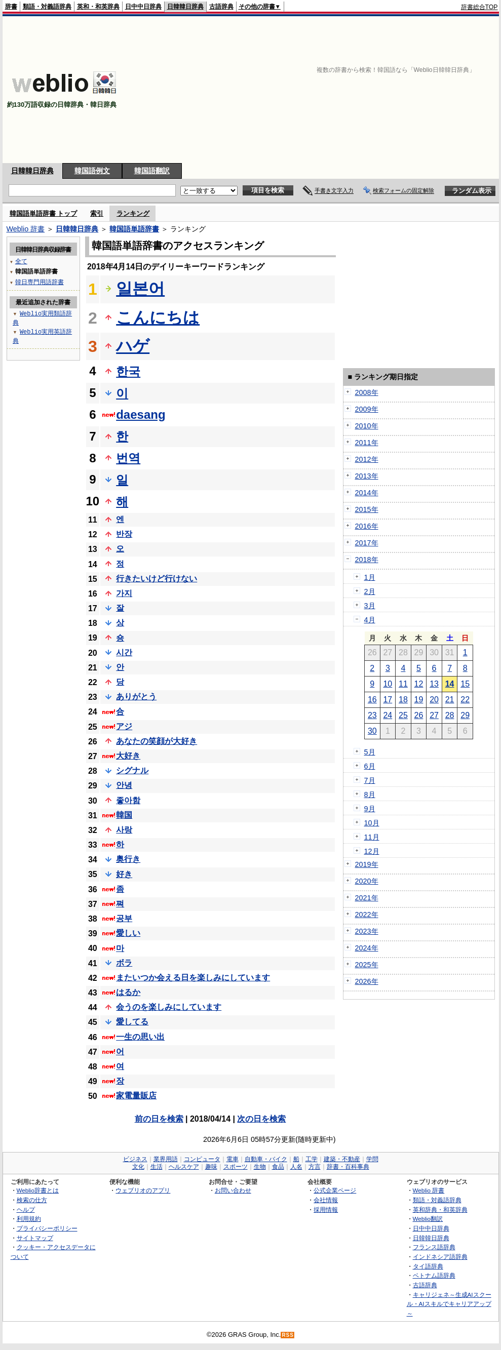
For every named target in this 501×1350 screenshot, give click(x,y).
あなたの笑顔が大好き (156, 741)
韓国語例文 (92, 171)
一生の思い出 (140, 1037)
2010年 (366, 426)
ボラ (124, 963)
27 (434, 715)
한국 (128, 371)
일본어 (140, 289)
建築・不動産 (342, 1159)
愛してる (132, 1021)
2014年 (366, 493)
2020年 (366, 881)
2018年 (366, 559)
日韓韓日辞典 (185, 7)
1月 (369, 577)
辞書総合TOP (479, 7)
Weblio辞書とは (38, 1190)
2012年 (366, 459)
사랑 (124, 829)
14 (449, 684)
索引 (96, 213)
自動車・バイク (266, 1159)
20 (434, 699)
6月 (369, 766)
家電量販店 (136, 1095)
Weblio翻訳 (428, 1218)
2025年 (366, 965)
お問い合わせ (233, 1190)
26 (418, 715)
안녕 (124, 785)
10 (387, 684)
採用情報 (326, 1209)
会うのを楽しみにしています (168, 1007)
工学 (311, 1159)
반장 (124, 534)
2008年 (366, 392)
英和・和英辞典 (98, 7)
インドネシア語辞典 (440, 1256)
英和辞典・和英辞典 (440, 1209)
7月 (369, 780)
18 (403, 699)
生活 (156, 1167)
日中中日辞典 (143, 7)
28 (449, 715)
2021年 (366, 898)
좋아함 (128, 800)
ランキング (133, 213)
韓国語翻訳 (152, 171)
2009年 (366, 409)
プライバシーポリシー (47, 1228)
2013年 (366, 476)
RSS (288, 1335)
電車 (232, 1159)
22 (465, 699)
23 (372, 715)
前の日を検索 (159, 1119)
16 (372, 699)
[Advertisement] (367, 90)
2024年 (366, 948)
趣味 (211, 1167)
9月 (369, 809)
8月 (369, 794)
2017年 (366, 543)
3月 (369, 606)
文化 (138, 1167)
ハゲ (132, 346)
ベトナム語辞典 (434, 1275)
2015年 (366, 509)
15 (465, 684)
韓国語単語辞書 (134, 229)
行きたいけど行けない (156, 578)
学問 (372, 1159)
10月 (371, 823)
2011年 (366, 443)
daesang (140, 414)
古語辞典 (221, 7)
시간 (124, 652)
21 (449, 699)
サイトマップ (35, 1238)
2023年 (366, 931)
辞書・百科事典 (348, 1167)
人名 (296, 1167)
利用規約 (29, 1218)
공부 (124, 918)
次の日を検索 (261, 1119)
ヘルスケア (184, 1167)
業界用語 (165, 1159)
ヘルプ (26, 1209)
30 (372, 731)
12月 (371, 851)
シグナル (132, 770)
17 (387, 699)
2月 (369, 591)
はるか (128, 992)
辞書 (11, 7)
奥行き (128, 859)
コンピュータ (202, 1159)
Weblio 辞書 (26, 229)
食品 (278, 1167)
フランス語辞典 (434, 1247)
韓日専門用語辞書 (39, 281)
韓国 (124, 815)
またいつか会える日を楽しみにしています (193, 977)
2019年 (366, 864)
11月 (371, 837)
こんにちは (158, 317)
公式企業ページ (335, 1190)
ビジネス (135, 1159)
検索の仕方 (32, 1200)
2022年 (366, 914)
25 (403, 715)
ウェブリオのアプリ (142, 1190)
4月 (369, 620)
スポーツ (235, 1167)
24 (387, 715)
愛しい (128, 933)
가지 (124, 593)
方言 (315, 1167)
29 (465, 715)
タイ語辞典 (428, 1266)
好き (124, 874)
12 (418, 684)
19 (418, 699)
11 (403, 684)
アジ (124, 726)
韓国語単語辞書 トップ (44, 213)
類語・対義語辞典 (47, 7)
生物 (260, 1167)
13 (434, 684)
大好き (128, 755)
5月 (369, 752)
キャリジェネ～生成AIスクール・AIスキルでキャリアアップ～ (449, 1304)
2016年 (366, 526)
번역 (128, 458)
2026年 (366, 981)
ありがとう (136, 696)
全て (21, 261)
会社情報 (326, 1200)
